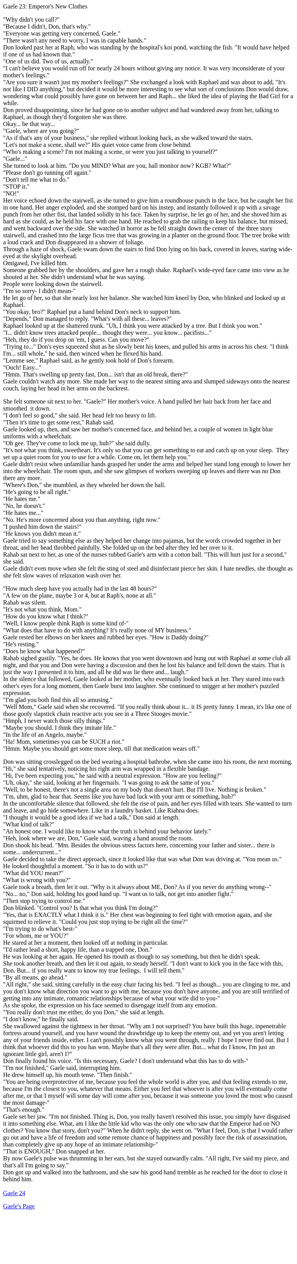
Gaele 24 (14, 1193)
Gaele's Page (19, 1206)
